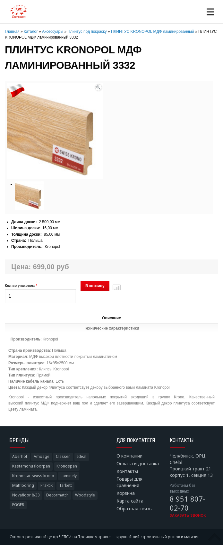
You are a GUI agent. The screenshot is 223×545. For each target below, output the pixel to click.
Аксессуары (52, 31)
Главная (12, 31)
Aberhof (19, 456)
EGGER (18, 504)
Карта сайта (129, 501)
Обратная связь (134, 508)
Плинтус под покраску (87, 31)
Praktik (46, 485)
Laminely (69, 475)
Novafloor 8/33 (26, 495)
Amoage (41, 456)
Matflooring (23, 485)
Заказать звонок (188, 515)
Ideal (81, 456)
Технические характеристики (111, 328)
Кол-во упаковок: (21, 285)
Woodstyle (85, 495)
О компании (129, 456)
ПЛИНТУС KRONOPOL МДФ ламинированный (152, 31)
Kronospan (66, 466)
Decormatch (57, 495)
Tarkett (65, 485)
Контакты (127, 471)
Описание (111, 318)
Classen (63, 456)
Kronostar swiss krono (33, 475)
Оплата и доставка (137, 463)
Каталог (31, 31)
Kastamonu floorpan (31, 466)
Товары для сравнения (129, 482)
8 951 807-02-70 (187, 503)
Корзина (125, 493)
